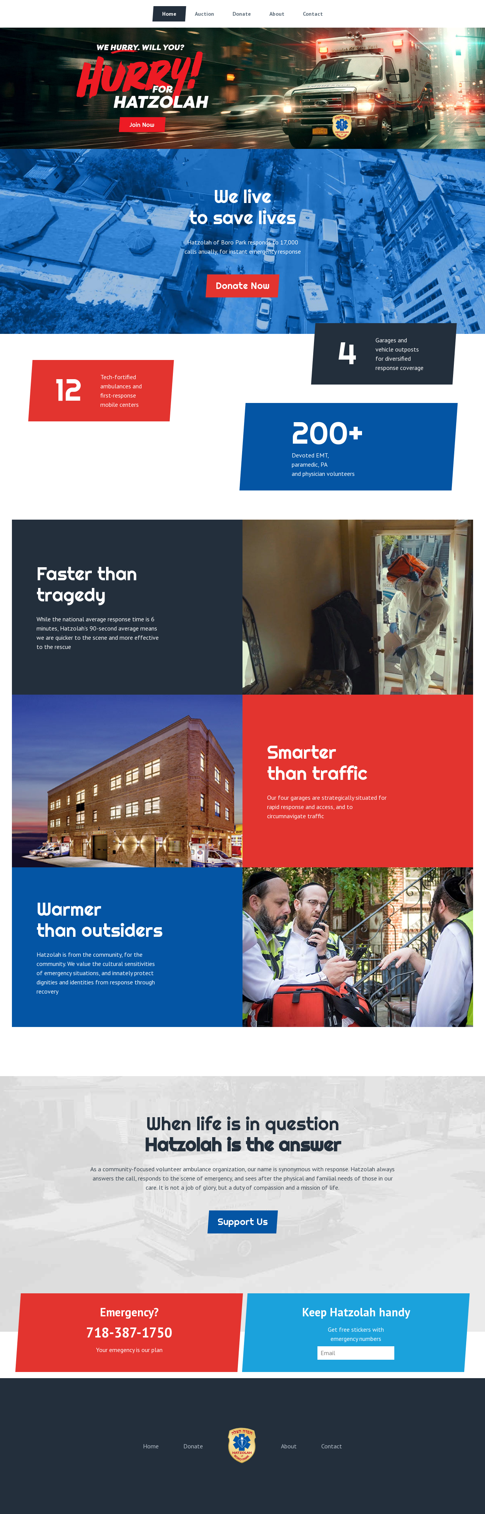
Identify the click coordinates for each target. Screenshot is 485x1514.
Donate (242, 13)
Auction (204, 13)
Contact (313, 13)
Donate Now (242, 285)
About (276, 13)
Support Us (243, 1221)
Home (169, 13)
